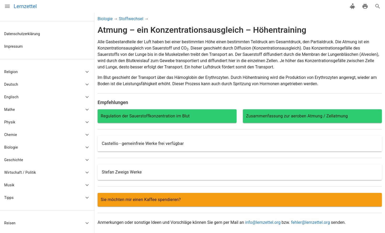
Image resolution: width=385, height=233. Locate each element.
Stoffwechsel (131, 18)
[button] (47, 72)
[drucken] (365, 6)
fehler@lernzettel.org (310, 222)
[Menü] (7, 6)
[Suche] (377, 6)
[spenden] (352, 6)
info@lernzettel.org (262, 222)
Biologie (105, 18)
